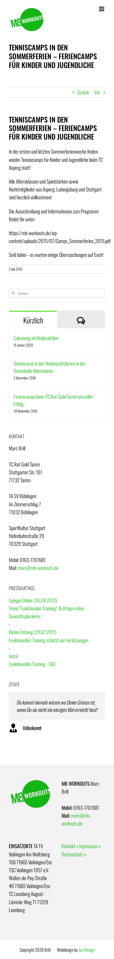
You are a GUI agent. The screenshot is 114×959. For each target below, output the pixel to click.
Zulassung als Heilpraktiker (36, 338)
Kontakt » (70, 846)
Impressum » (90, 846)
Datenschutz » (74, 854)
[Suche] (13, 293)
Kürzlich (33, 320)
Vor (97, 92)
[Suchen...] (57, 293)
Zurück (83, 92)
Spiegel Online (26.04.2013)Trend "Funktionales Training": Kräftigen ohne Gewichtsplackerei (46, 608)
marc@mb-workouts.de (38, 567)
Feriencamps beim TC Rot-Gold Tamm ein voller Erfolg (53, 400)
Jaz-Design (87, 949)
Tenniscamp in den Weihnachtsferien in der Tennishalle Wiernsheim (49, 367)
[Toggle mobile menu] (102, 9)
